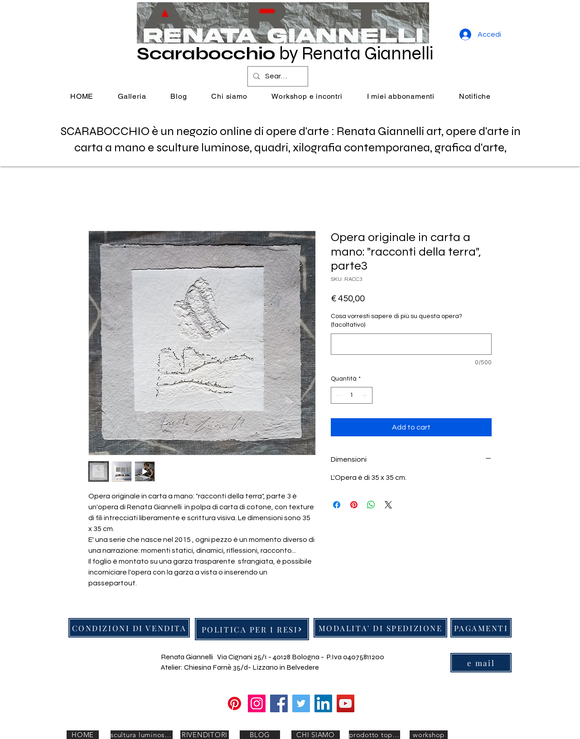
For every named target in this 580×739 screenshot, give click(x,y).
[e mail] (481, 662)
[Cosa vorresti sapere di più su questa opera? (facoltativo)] (411, 344)
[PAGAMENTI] (481, 628)
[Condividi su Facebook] (336, 504)
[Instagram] (257, 703)
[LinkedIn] (323, 703)
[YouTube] (345, 703)
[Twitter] (301, 703)
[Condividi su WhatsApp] (371, 504)
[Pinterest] (234, 703)
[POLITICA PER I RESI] (251, 629)
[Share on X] (388, 504)
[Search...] (277, 76)
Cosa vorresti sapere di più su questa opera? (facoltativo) (396, 320)
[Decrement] (337, 395)
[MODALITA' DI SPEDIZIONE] (380, 628)
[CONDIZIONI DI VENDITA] (129, 628)
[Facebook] (279, 703)
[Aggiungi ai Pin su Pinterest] (353, 504)
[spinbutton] (351, 395)
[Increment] (365, 395)
